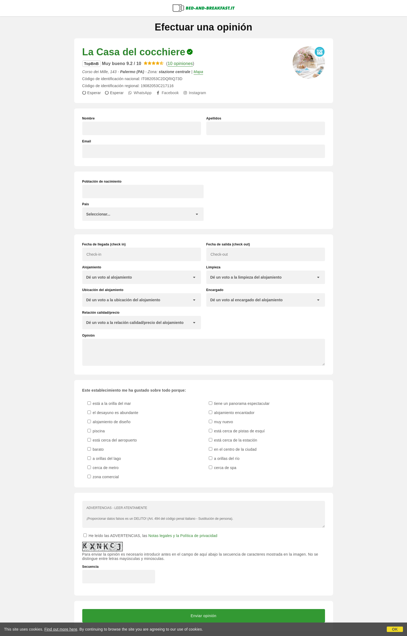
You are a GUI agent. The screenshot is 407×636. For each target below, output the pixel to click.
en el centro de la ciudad (233, 449)
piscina (96, 431)
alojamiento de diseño (109, 422)
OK (395, 629)
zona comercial (103, 477)
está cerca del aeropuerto (112, 440)
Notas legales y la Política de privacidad (182, 536)
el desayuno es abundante (112, 413)
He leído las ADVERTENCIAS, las (150, 536)
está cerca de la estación (233, 440)
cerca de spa (223, 468)
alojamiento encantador (232, 413)
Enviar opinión (204, 616)
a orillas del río (224, 458)
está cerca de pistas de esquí (237, 431)
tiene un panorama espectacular (239, 403)
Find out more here (61, 629)
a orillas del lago (104, 458)
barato (95, 449)
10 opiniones (180, 63)
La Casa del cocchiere (133, 51)
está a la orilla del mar (109, 403)
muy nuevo (221, 422)
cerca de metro (103, 468)
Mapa (198, 72)
